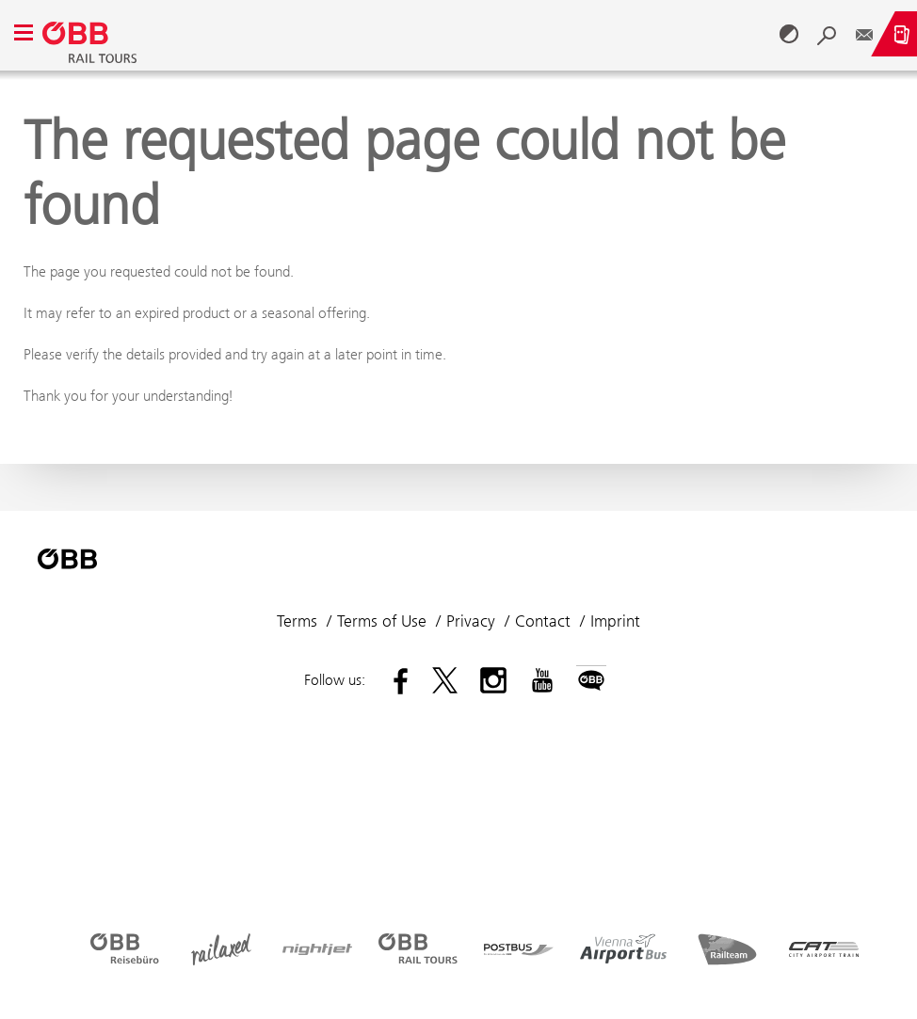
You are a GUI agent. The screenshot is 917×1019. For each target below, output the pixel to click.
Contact (543, 621)
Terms (297, 621)
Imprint (615, 621)
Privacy (470, 621)
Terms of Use (381, 621)
